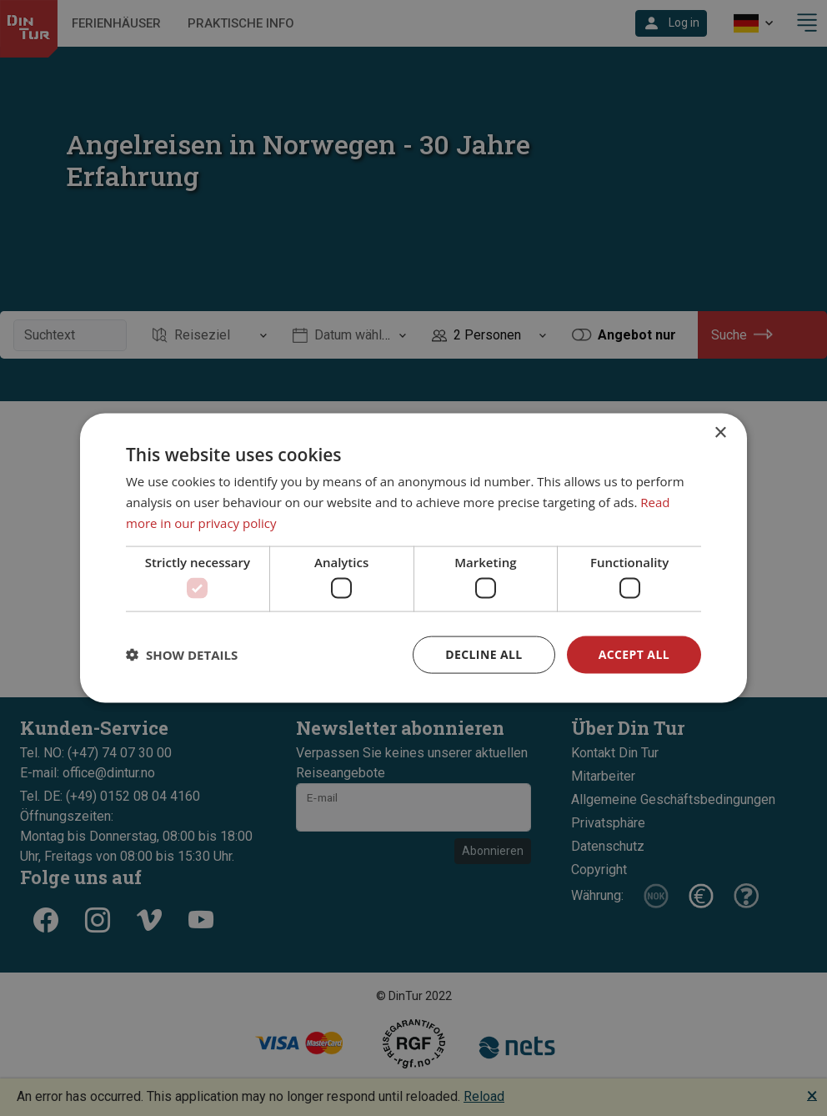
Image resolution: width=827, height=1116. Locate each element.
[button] (182, 654)
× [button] (720, 433)
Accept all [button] (634, 654)
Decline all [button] (483, 654)
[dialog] (413, 558)
